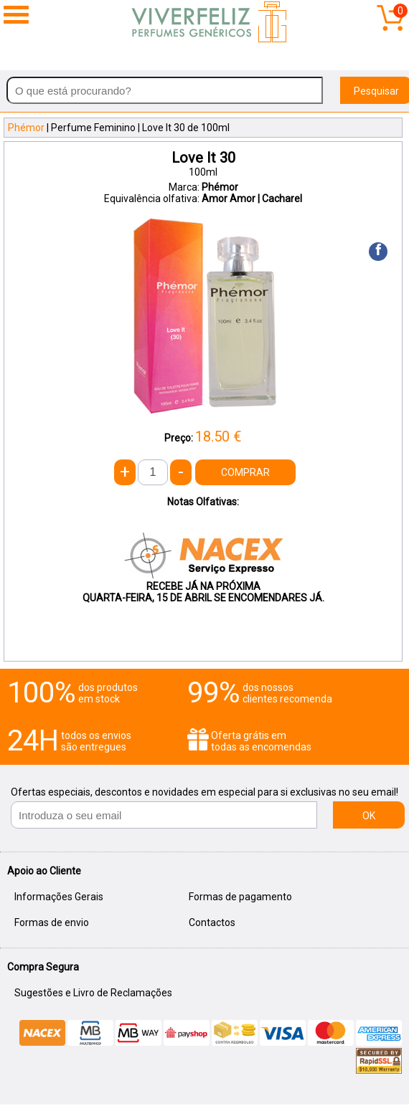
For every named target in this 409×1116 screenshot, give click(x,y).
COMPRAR (245, 472)
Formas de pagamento (240, 896)
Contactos (212, 922)
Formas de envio (51, 922)
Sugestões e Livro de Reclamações (93, 992)
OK (368, 815)
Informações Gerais (58, 896)
